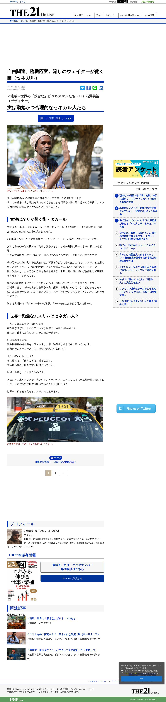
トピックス (111, 15)
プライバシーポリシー (132, 673)
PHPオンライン (18, 1)
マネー (89, 15)
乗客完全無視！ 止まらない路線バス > (55, 459)
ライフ (99, 15)
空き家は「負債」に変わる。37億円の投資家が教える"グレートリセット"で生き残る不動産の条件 (137, 235)
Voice (112, 1)
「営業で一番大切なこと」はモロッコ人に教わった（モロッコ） (62, 650)
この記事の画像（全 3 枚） (58, 118)
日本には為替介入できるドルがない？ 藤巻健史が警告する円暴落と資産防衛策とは (137, 257)
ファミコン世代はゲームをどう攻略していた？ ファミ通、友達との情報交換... (137, 291)
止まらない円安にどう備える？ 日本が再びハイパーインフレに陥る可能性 (137, 270)
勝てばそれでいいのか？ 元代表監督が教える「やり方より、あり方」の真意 (137, 223)
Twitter (82, 88)
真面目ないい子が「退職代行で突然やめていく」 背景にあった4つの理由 (138, 211)
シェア (88, 88)
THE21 (122, 1)
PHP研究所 (147, 1)
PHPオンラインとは (98, 681)
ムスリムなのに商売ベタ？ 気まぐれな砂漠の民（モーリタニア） (63, 634)
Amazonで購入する (72, 578)
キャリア (78, 15)
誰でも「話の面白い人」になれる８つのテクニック (137, 247)
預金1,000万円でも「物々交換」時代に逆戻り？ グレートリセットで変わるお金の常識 (138, 198)
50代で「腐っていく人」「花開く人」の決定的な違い (136, 281)
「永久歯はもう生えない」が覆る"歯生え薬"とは (138, 303)
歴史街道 (133, 1)
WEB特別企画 (131, 15)
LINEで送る (94, 88)
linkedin (101, 88)
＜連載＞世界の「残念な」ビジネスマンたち (51, 618)
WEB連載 (149, 15)
